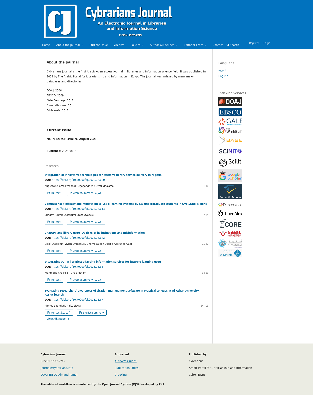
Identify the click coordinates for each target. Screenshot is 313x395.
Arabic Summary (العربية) (88, 193)
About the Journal (68, 45)
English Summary (93, 312)
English (223, 76)
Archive (119, 45)
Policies (136, 45)
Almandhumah (68, 374)
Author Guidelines (162, 45)
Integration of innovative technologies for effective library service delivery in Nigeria (103, 175)
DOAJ (44, 374)
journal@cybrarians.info (57, 368)
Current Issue (98, 45)
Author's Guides (126, 361)
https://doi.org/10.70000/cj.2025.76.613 (78, 209)
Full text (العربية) (60, 312)
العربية (222, 70)
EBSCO (53, 374)
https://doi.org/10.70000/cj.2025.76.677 (78, 299)
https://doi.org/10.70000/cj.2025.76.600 (78, 180)
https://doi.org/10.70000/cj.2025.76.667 (78, 266)
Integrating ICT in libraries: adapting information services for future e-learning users (103, 261)
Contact (218, 45)
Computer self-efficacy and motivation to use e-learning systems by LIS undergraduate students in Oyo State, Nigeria (126, 204)
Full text (55, 193)
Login (266, 43)
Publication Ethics (127, 368)
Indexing (121, 374)
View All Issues (56, 318)
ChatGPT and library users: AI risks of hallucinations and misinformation (95, 233)
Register (254, 43)
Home (46, 45)
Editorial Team (194, 45)
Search (233, 45)
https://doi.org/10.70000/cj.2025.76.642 (78, 238)
